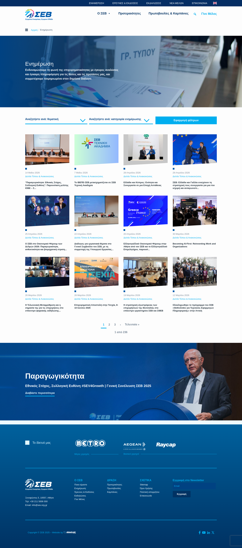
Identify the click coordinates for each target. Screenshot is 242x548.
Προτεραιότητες (129, 13)
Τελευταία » (132, 324)
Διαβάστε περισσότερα (40, 393)
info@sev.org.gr (39, 505)
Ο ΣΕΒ (104, 13)
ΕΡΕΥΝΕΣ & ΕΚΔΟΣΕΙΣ (125, 3)
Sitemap (144, 484)
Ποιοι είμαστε (80, 484)
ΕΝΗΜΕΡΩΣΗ (96, 3)
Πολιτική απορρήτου (149, 492)
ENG (215, 3)
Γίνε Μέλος (209, 13)
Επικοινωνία (146, 495)
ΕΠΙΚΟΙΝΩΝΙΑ (199, 3)
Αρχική (34, 30)
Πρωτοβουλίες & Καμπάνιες (169, 13)
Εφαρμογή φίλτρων (186, 120)
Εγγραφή (181, 494)
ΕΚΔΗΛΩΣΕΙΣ (153, 3)
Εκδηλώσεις (80, 495)
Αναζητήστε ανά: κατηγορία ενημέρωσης (115, 119)
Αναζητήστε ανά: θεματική (41, 119)
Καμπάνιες (112, 492)
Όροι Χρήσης (146, 488)
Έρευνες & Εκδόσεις (84, 492)
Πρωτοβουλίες (114, 488)
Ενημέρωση (80, 488)
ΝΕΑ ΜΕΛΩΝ (177, 3)
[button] (194, 14)
